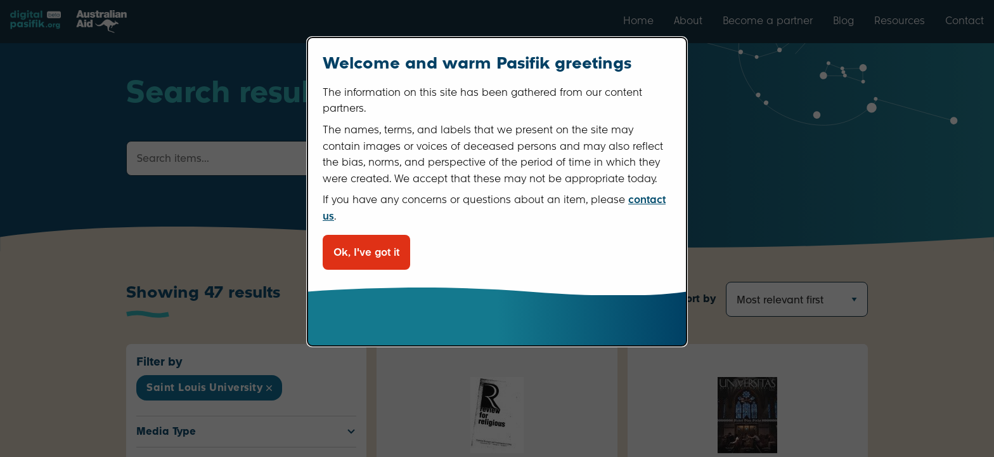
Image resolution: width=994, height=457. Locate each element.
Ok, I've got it (366, 252)
